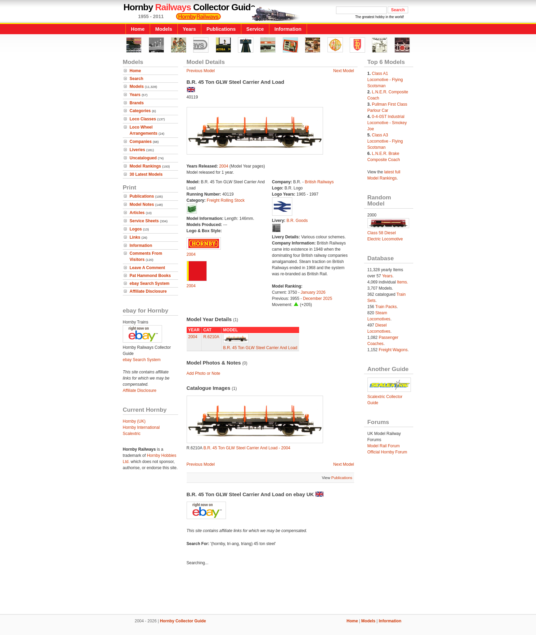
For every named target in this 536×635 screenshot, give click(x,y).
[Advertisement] (268, 591)
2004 (223, 166)
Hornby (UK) (134, 421)
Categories (140, 110)
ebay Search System (150, 283)
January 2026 (313, 292)
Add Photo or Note (203, 373)
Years (189, 29)
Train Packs (386, 306)
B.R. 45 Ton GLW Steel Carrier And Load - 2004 (246, 448)
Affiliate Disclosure (148, 291)
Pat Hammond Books (150, 275)
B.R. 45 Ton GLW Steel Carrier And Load (260, 347)
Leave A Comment (147, 267)
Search (136, 78)
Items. (402, 282)
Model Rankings (145, 166)
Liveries (137, 149)
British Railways (319, 182)
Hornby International (141, 427)
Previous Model (201, 70)
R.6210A (211, 336)
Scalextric (131, 433)
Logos (136, 229)
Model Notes (142, 204)
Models (163, 29)
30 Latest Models (146, 174)
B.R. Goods (297, 220)
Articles (137, 212)
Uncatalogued (143, 158)
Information (288, 29)
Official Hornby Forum (387, 452)
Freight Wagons (393, 349)
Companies (141, 141)
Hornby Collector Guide (183, 621)
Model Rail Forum (383, 446)
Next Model (343, 70)
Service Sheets (144, 221)
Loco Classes (143, 119)
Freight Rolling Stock (226, 200)
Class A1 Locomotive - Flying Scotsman (385, 79)
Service (255, 29)
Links (135, 237)
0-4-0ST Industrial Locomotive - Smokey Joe (387, 122)
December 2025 (317, 298)
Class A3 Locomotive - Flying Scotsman (385, 141)
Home (138, 29)
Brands (137, 103)
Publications (221, 29)
